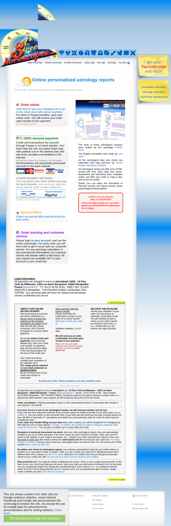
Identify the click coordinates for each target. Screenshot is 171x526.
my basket (97, 500)
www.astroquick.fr (65, 393)
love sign (101, 62)
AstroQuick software (96, 165)
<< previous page (116, 302)
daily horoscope (35, 62)
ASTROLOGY (78, 495)
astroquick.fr (30, 287)
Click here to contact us (53, 471)
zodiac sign (89, 62)
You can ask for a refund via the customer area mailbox (73, 457)
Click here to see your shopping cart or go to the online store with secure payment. (41, 108)
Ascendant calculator (154, 86)
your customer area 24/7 (38, 444)
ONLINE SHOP (100, 495)
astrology (112, 62)
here (93, 467)
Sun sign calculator (154, 91)
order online (98, 504)
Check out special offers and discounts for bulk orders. (41, 216)
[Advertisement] (86, 24)
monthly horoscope (73, 62)
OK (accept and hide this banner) (34, 518)
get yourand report (153, 66)
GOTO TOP (139, 495)
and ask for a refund (53, 454)
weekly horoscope (53, 62)
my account (98, 508)
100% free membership (153, 96)
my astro (124, 62)
